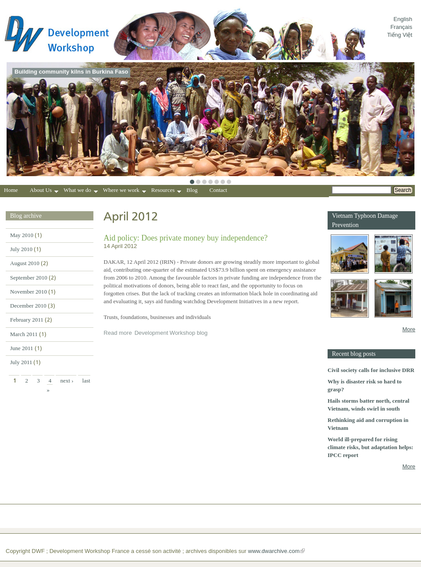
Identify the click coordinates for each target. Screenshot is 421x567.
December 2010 (28, 305)
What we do (81, 191)
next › (66, 380)
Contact (218, 190)
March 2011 (24, 334)
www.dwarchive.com (274, 551)
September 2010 (28, 277)
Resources (166, 191)
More (408, 329)
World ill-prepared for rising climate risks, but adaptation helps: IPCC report (370, 447)
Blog (191, 190)
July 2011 (21, 362)
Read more (117, 333)
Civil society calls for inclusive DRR (371, 370)
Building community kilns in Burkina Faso (71, 71)
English (402, 19)
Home (11, 190)
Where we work (124, 191)
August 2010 (24, 263)
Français (401, 27)
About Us (44, 191)
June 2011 (21, 348)
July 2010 (21, 249)
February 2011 (26, 319)
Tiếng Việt (399, 35)
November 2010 (28, 291)
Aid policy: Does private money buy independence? (185, 238)
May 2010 (21, 235)
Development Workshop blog (171, 333)
